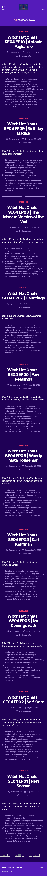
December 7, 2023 (33, 52)
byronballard (10, 248)
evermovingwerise (12, 84)
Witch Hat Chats (16, 867)
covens (19, 818)
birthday (8, 160)
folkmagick (32, 84)
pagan (23, 94)
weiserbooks (17, 102)
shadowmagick (11, 99)
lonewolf (31, 823)
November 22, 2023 (33, 139)
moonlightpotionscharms (15, 92)
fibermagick (25, 820)
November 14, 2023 (33, 227)
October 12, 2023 (33, 385)
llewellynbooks (33, 86)
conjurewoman (11, 81)
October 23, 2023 (33, 304)
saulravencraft (28, 97)
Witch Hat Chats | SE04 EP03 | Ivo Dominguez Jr (23, 621)
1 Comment (25, 795)
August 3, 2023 (33, 792)
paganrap (20, 831)
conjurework (23, 81)
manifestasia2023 (23, 89)
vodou (40, 99)
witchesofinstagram (29, 104)
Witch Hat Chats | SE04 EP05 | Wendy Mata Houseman (23, 456)
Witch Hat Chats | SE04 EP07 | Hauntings (23, 295)
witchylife (27, 107)
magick (21, 168)
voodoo (8, 102)
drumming (40, 573)
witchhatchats (11, 107)
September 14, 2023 (33, 550)
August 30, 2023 (33, 631)
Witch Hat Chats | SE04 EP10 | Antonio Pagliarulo (23, 42)
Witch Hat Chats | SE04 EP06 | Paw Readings (23, 374)
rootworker (9, 97)
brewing (8, 571)
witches (17, 104)
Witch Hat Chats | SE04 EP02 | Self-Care (23, 699)
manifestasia (10, 89)
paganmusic (32, 94)
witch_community (30, 102)
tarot (31, 99)
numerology (26, 175)
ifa (25, 86)
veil (35, 99)
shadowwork (23, 99)
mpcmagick (30, 92)
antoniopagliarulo (12, 79)
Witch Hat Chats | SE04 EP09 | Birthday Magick (23, 128)
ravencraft (16, 52)
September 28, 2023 (33, 466)
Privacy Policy (8, 871)
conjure (23, 79)
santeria (18, 97)
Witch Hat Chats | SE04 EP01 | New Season (23, 781)
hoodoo (21, 86)
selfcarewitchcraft (25, 749)
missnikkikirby (37, 89)
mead (23, 581)
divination (32, 81)
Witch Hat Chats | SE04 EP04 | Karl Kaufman (23, 539)
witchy (20, 107)
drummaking (30, 573)
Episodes (23, 31)
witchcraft (9, 104)
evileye (24, 84)
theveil (12, 183)
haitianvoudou (11, 86)
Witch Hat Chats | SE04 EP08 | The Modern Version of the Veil (23, 214)
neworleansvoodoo (12, 94)
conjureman (32, 79)
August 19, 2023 (33, 708)
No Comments (25, 56)
